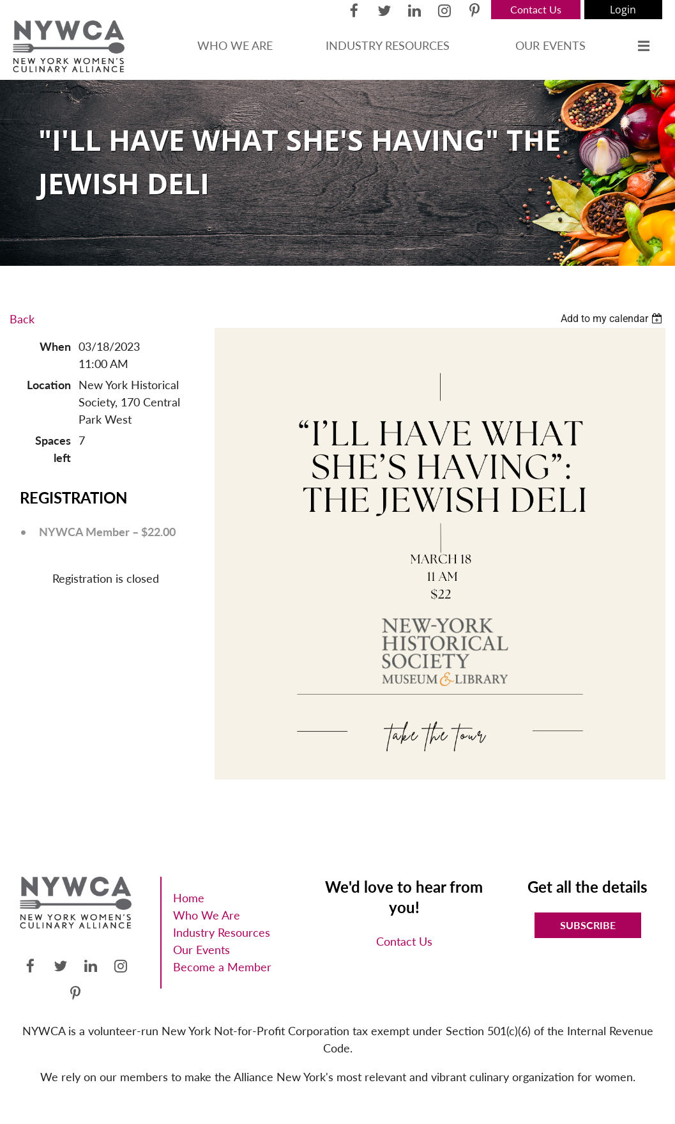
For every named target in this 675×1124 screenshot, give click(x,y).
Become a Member (222, 967)
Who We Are (206, 915)
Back (22, 319)
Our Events (201, 950)
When (55, 346)
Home (188, 898)
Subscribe (588, 925)
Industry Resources (221, 932)
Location (49, 385)
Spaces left (53, 449)
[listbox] (613, 319)
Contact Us (535, 9)
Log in (623, 9)
